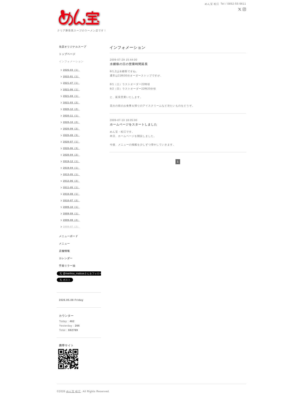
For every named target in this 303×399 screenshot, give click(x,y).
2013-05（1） (71, 174)
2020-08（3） (71, 135)
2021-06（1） (71, 89)
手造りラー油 (67, 265)
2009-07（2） (71, 226)
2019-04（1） (71, 168)
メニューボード (68, 236)
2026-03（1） (71, 70)
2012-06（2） (71, 181)
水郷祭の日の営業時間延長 (129, 64)
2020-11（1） (71, 115)
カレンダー (66, 258)
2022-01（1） (71, 76)
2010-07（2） (71, 200)
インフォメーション (71, 61)
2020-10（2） (71, 122)
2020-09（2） (71, 128)
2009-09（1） (71, 213)
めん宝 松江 (73, 391)
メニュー (64, 243)
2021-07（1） (71, 83)
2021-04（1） (71, 96)
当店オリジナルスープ (72, 46)
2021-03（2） (71, 102)
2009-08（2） (71, 220)
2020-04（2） (71, 154)
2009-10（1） (71, 207)
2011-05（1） (71, 187)
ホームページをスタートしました (133, 124)
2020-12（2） (71, 109)
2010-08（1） (71, 194)
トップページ (67, 54)
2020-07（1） (71, 141)
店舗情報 (64, 251)
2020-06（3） (71, 148)
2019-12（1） (71, 161)
